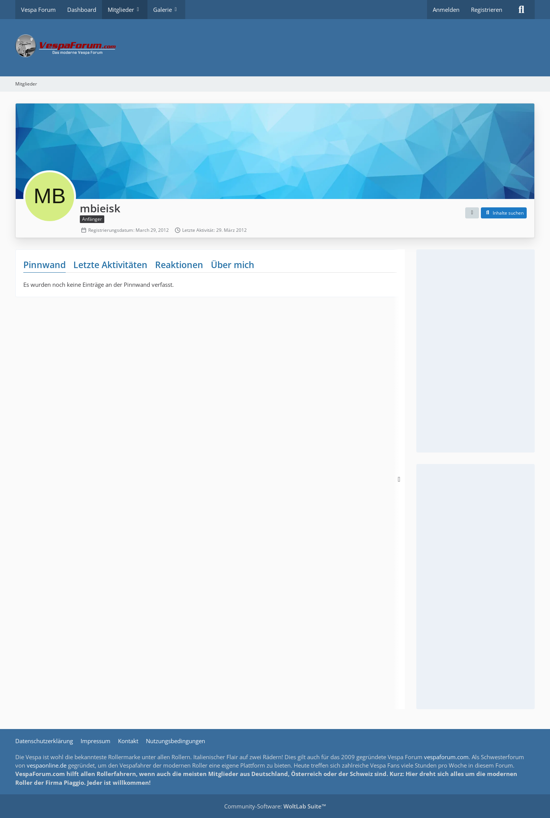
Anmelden (446, 9)
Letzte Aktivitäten (110, 265)
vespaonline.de (46, 765)
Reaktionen (179, 265)
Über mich (232, 265)
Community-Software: (275, 806)
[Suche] (521, 9)
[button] (472, 213)
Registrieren (486, 9)
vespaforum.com (446, 757)
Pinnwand (44, 265)
